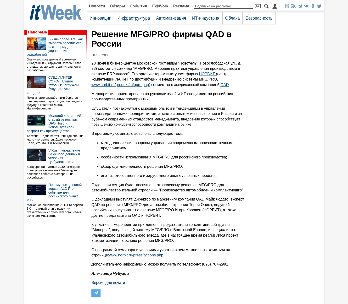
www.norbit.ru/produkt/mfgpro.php (120, 85)
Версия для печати (108, 283)
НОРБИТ (207, 74)
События (138, 6)
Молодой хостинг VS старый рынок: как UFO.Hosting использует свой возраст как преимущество (54, 123)
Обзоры (117, 6)
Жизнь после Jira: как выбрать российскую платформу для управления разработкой (55, 46)
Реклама (181, 6)
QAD (224, 85)
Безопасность (259, 18)
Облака (232, 18)
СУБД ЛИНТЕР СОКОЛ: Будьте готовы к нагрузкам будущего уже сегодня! (53, 85)
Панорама (37, 32)
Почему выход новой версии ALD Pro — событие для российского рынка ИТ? (54, 192)
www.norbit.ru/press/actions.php (136, 255)
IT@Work (160, 6)
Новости (97, 6)
